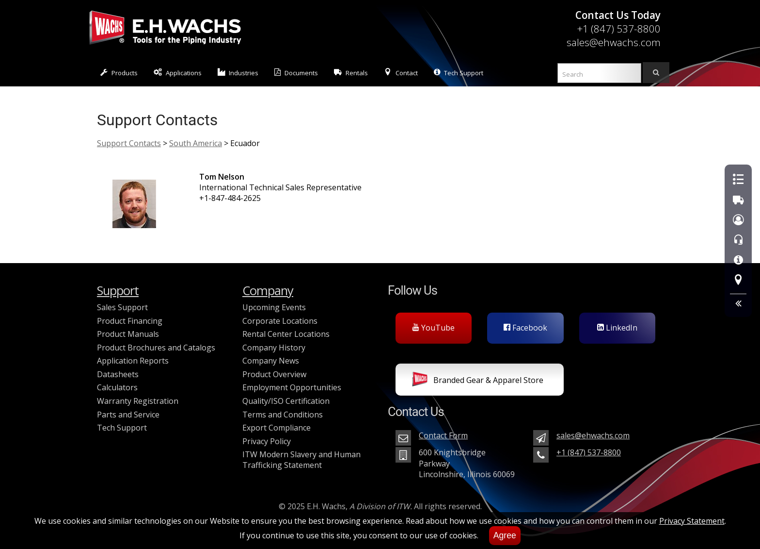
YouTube (433, 327)
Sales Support (122, 307)
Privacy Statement (692, 521)
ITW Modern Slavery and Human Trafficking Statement (301, 459)
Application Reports (133, 360)
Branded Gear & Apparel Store (477, 381)
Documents (296, 72)
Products (119, 72)
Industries (238, 72)
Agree (504, 535)
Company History (273, 347)
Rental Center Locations (286, 334)
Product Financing (129, 321)
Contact (401, 72)
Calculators (117, 387)
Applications (178, 72)
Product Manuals (128, 334)
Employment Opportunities (291, 387)
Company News (270, 360)
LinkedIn (617, 327)
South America (195, 143)
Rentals (351, 72)
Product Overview (274, 374)
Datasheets (118, 374)
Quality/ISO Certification (286, 401)
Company (267, 290)
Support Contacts (129, 143)
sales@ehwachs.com (614, 42)
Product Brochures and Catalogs (156, 347)
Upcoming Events (274, 307)
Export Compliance (276, 427)
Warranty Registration (137, 401)
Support (118, 290)
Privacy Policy (266, 441)
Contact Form (443, 435)
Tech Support (458, 72)
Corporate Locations (279, 321)
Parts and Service (128, 414)
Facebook (525, 327)
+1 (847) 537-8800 (619, 28)
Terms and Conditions (282, 414)
